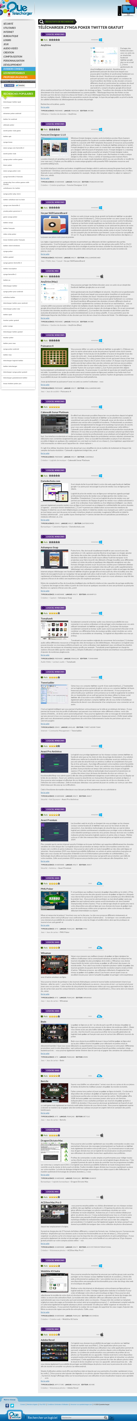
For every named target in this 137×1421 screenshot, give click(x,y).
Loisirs (7, 40)
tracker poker (8, 337)
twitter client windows (11, 245)
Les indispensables (14, 73)
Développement (12, 64)
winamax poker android (12, 113)
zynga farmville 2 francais (13, 176)
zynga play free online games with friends (16, 183)
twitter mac (7, 355)
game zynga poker (10, 217)
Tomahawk (47, 618)
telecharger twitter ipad (12, 102)
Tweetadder (47, 682)
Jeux (6, 44)
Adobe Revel (48, 1339)
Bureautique (10, 36)
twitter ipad (7, 314)
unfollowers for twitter (11, 188)
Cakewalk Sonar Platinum (54, 412)
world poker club (9, 153)
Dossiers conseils (13, 68)
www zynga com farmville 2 (13, 148)
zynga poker (8, 251)
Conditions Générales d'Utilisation (58, 1404)
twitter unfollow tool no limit (14, 199)
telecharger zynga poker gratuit (15, 372)
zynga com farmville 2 (11, 205)
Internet (8, 32)
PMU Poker (47, 888)
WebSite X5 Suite (50, 1271)
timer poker (7, 165)
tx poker (6, 108)
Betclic (44, 1081)
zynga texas (7, 142)
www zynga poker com (12, 171)
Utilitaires (9, 27)
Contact (22, 1404)
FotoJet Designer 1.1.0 (53, 134)
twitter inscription (10, 268)
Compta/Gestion (12, 56)
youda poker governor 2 (12, 211)
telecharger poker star (11, 309)
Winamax (46, 953)
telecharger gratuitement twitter (15, 378)
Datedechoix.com (50, 481)
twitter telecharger (10, 366)
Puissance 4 (47, 345)
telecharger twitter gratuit (13, 332)
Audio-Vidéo (10, 48)
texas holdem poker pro (12, 383)
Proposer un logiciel (15, 77)
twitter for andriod (10, 119)
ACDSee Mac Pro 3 (51, 1202)
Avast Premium (49, 820)
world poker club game (12, 130)
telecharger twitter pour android (15, 303)
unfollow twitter (9, 297)
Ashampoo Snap (49, 547)
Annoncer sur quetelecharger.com (81, 1404)
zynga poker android (11, 349)
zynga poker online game (12, 159)
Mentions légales (32, 1404)
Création (8, 52)
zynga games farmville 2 (12, 263)
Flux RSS (43, 1404)
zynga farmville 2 (9, 274)
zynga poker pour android (13, 291)
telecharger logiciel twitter (13, 360)
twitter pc (6, 280)
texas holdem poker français (14, 240)
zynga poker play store (12, 194)
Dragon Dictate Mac (52, 1140)
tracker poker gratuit (11, 320)
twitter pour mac (9, 343)
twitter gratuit (8, 257)
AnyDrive (46, 45)
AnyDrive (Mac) (49, 281)
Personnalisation (13, 60)
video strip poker (9, 234)
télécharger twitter (10, 286)
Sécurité (8, 23)
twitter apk (7, 136)
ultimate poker (8, 125)
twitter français (9, 228)
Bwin (43, 1021)
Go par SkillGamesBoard (54, 213)
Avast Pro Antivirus (51, 751)
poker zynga (8, 326)
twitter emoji (8, 222)
